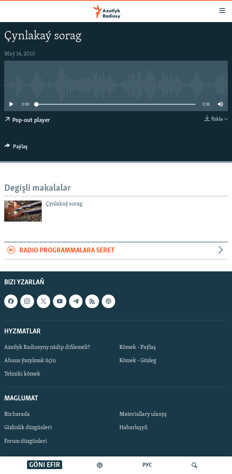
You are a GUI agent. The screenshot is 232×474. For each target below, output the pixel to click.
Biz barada (17, 414)
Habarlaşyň (133, 428)
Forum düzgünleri (25, 441)
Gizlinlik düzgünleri (28, 428)
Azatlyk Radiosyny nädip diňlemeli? (47, 347)
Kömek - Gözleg (137, 361)
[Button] (16, 148)
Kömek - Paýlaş (137, 347)
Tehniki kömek (22, 374)
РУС (147, 465)
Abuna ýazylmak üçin (30, 361)
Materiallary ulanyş (143, 414)
